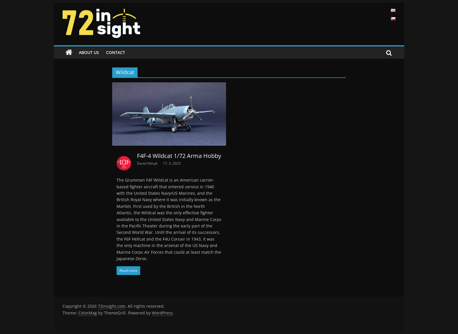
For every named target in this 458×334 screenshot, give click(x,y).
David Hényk (147, 163)
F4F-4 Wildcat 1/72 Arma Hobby (179, 156)
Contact (115, 52)
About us (89, 52)
